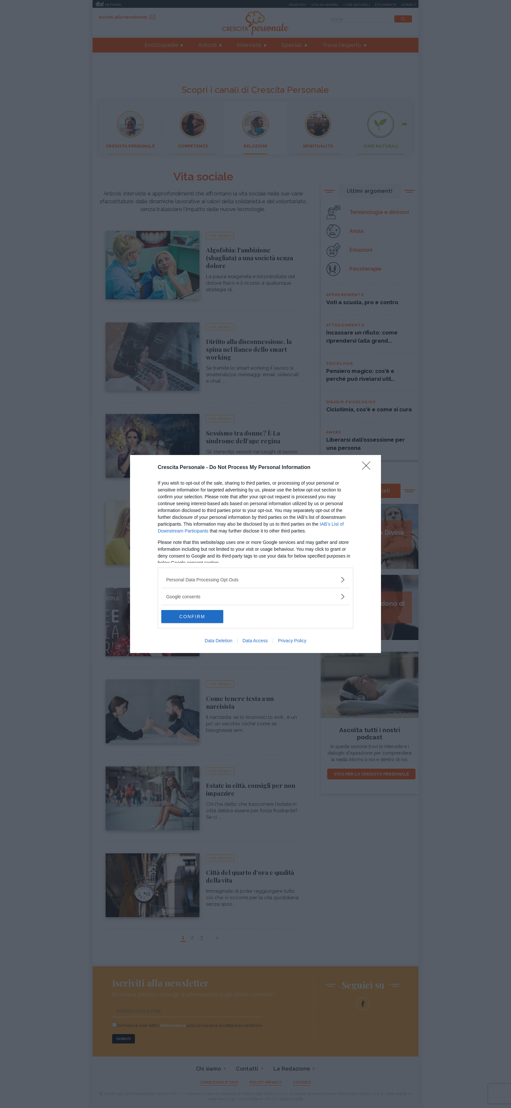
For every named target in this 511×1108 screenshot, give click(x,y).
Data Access (255, 640)
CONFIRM (192, 616)
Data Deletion (218, 640)
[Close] (368, 468)
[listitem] (255, 579)
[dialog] (255, 554)
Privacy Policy (292, 640)
